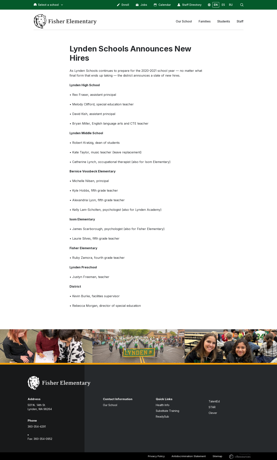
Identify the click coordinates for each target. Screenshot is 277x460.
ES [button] (223, 4)
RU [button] (231, 4)
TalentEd (214, 401)
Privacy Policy (156, 456)
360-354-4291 (37, 426)
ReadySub (162, 416)
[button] (241, 5)
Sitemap (217, 456)
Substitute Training (167, 410)
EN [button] (216, 4)
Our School (110, 405)
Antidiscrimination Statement (189, 456)
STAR (212, 407)
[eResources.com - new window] (239, 456)
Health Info (162, 405)
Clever (213, 412)
